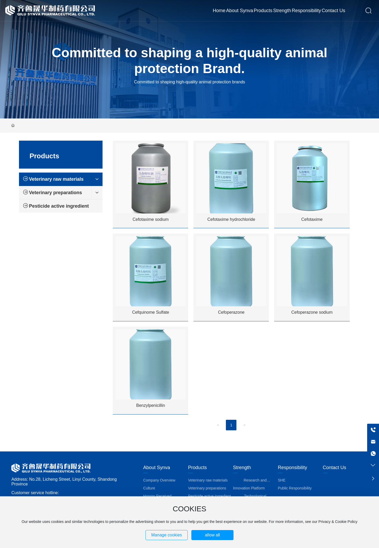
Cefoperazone (231, 312)
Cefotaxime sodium (151, 219)
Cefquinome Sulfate (150, 312)
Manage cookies (166, 535)
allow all (212, 535)
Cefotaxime (312, 219)
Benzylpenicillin (150, 405)
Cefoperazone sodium (312, 312)
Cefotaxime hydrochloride (231, 219)
